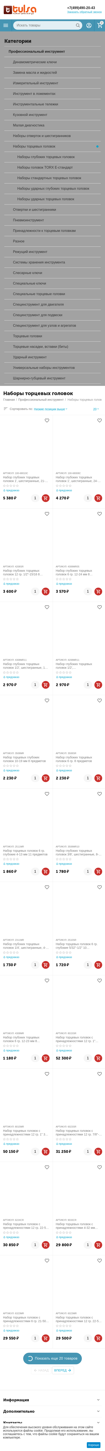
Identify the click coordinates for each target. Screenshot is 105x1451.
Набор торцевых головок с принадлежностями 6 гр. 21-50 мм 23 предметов (24, 1319)
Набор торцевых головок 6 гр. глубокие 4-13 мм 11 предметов (25, 852)
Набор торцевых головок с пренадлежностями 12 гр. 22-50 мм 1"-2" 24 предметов (25, 1226)
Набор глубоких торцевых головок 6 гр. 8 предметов (74, 759)
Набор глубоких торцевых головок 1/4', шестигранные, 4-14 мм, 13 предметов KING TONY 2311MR (26, 946)
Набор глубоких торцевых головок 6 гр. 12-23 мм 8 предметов (21, 1039)
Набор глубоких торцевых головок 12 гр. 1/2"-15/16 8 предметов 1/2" (21, 572)
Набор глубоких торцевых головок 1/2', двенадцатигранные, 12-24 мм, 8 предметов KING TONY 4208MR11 (79, 666)
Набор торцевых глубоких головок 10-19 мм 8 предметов (24, 759)
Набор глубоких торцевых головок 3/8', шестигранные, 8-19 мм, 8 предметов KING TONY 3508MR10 (79, 852)
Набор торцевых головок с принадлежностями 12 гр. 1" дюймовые (75, 1039)
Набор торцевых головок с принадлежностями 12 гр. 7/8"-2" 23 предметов (79, 1132)
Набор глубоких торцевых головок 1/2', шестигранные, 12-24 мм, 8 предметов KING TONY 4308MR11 (25, 666)
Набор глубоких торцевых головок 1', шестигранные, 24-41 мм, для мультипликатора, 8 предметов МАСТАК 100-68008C (78, 479)
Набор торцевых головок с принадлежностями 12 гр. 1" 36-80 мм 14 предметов (25, 1132)
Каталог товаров (6, 25)
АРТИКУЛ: (8, 473)
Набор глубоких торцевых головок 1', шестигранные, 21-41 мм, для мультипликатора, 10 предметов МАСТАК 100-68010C (25, 479)
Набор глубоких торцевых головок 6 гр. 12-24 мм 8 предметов (74, 572)
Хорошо (93, 1445)
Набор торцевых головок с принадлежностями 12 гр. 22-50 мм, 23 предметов (78, 1319)
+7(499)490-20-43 (81, 8)
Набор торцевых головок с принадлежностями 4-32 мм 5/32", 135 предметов (75, 1226)
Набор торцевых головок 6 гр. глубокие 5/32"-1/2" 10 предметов (77, 946)
